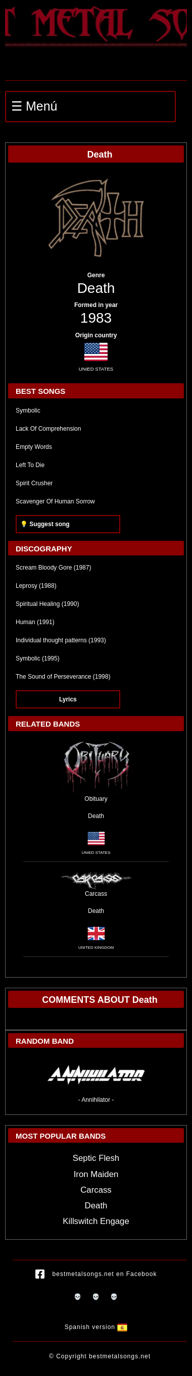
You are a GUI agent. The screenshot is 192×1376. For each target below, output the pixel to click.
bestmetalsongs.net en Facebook (96, 1274)
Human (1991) (35, 622)
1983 (96, 318)
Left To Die (30, 465)
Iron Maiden (96, 1174)
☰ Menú (34, 106)
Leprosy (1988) (36, 585)
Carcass (96, 1190)
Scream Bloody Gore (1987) (53, 567)
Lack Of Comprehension (48, 428)
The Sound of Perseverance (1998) (63, 676)
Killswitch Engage (96, 1221)
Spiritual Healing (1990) (47, 603)
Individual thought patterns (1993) (61, 640)
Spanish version (96, 1327)
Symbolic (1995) (38, 658)
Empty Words (34, 446)
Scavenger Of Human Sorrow (55, 501)
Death (96, 288)
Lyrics (68, 699)
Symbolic (28, 410)
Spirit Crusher (34, 483)
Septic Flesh (96, 1158)
